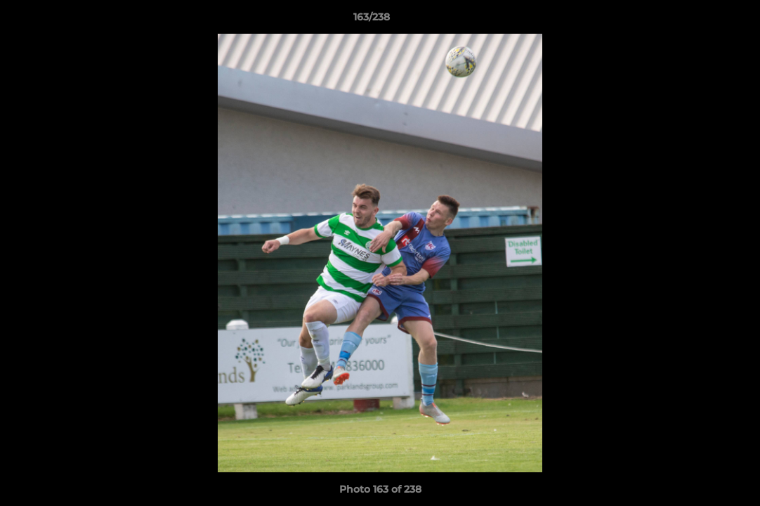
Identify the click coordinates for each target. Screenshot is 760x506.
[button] (701, 20)
